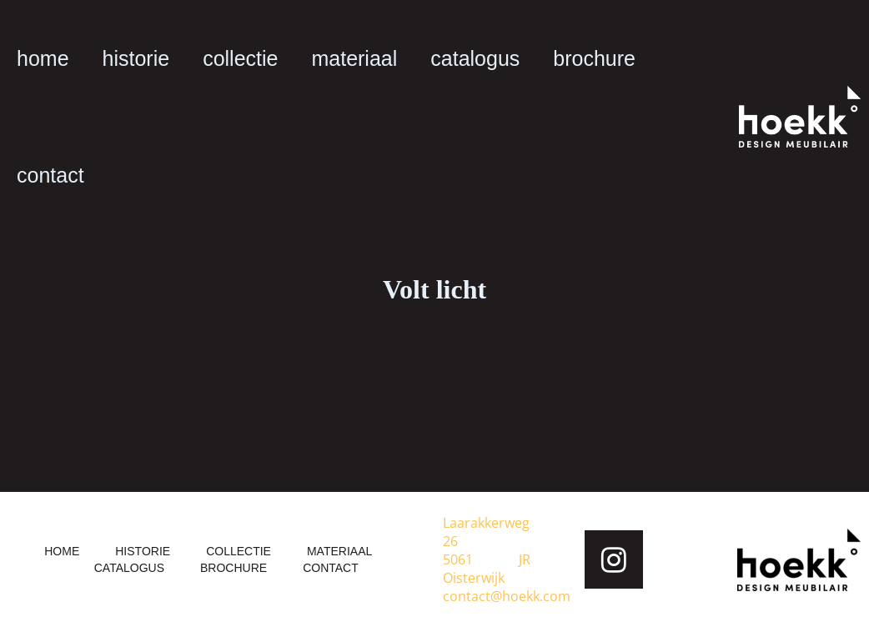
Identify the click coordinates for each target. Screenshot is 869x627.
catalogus (475, 58)
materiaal (354, 58)
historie (136, 58)
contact (50, 175)
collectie (240, 58)
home (43, 58)
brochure (594, 58)
